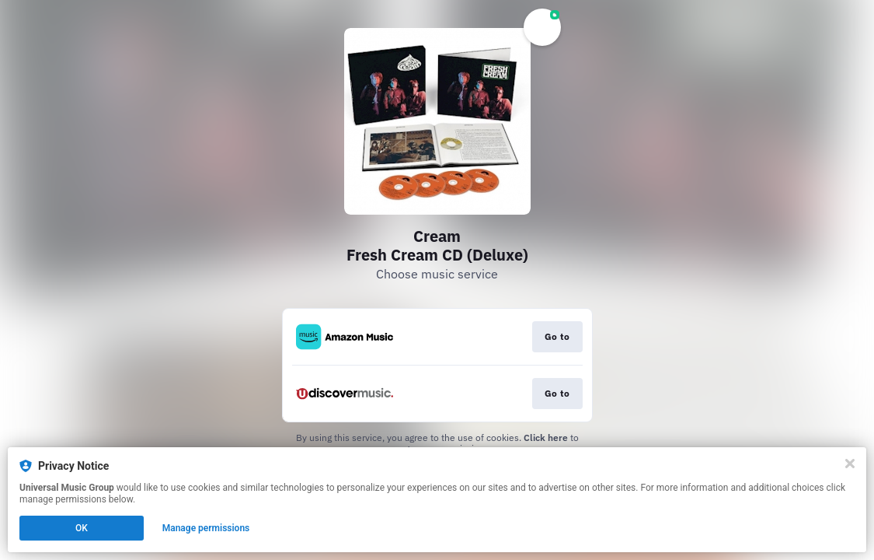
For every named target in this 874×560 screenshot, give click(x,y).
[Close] (849, 463)
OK (81, 528)
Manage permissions (206, 528)
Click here (546, 437)
